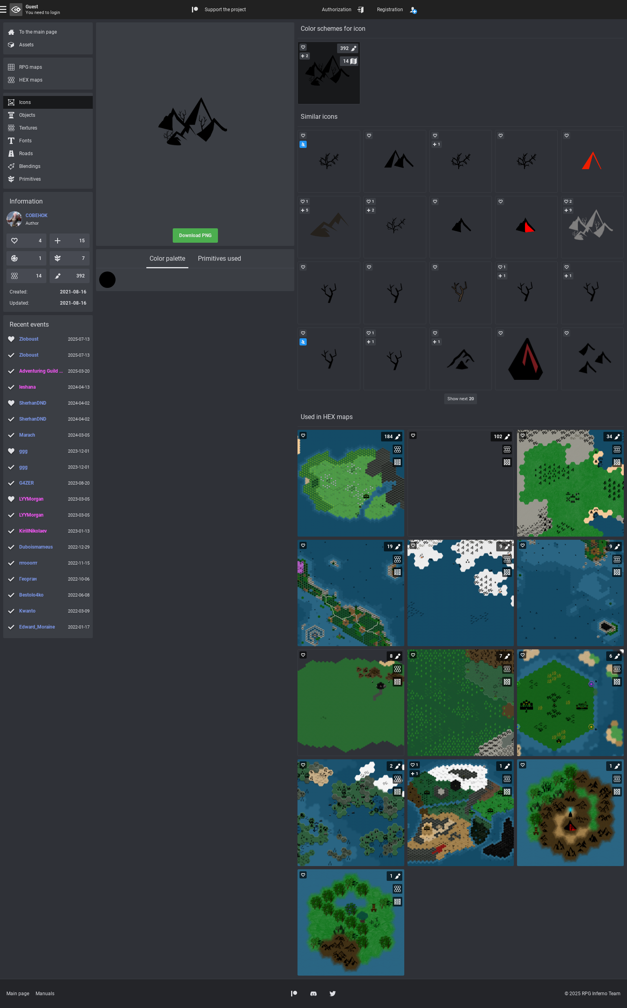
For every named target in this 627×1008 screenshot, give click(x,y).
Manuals (45, 993)
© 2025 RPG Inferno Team (593, 993)
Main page (17, 993)
